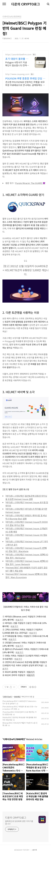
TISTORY (26, 865)
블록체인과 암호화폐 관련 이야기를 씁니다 (19, 837)
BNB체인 (17, 711)
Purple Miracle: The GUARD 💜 (30, 198)
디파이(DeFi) (7, 711)
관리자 (34, 865)
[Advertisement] (25, 76)
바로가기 (19, 634)
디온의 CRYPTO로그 (25, 4)
